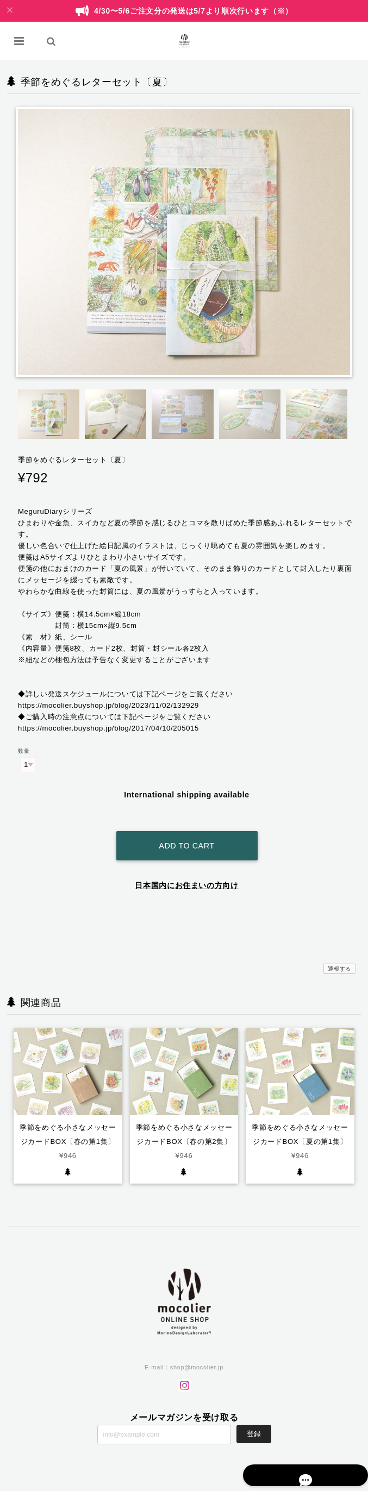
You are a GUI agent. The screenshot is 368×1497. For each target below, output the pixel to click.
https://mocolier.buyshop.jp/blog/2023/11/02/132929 (108, 705)
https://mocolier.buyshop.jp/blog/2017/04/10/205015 (108, 728)
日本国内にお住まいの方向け (187, 871)
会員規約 (336, 1487)
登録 (254, 1421)
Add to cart (186, 832)
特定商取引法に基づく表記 (285, 1487)
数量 (23, 751)
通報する (339, 955)
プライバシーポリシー (215, 1487)
